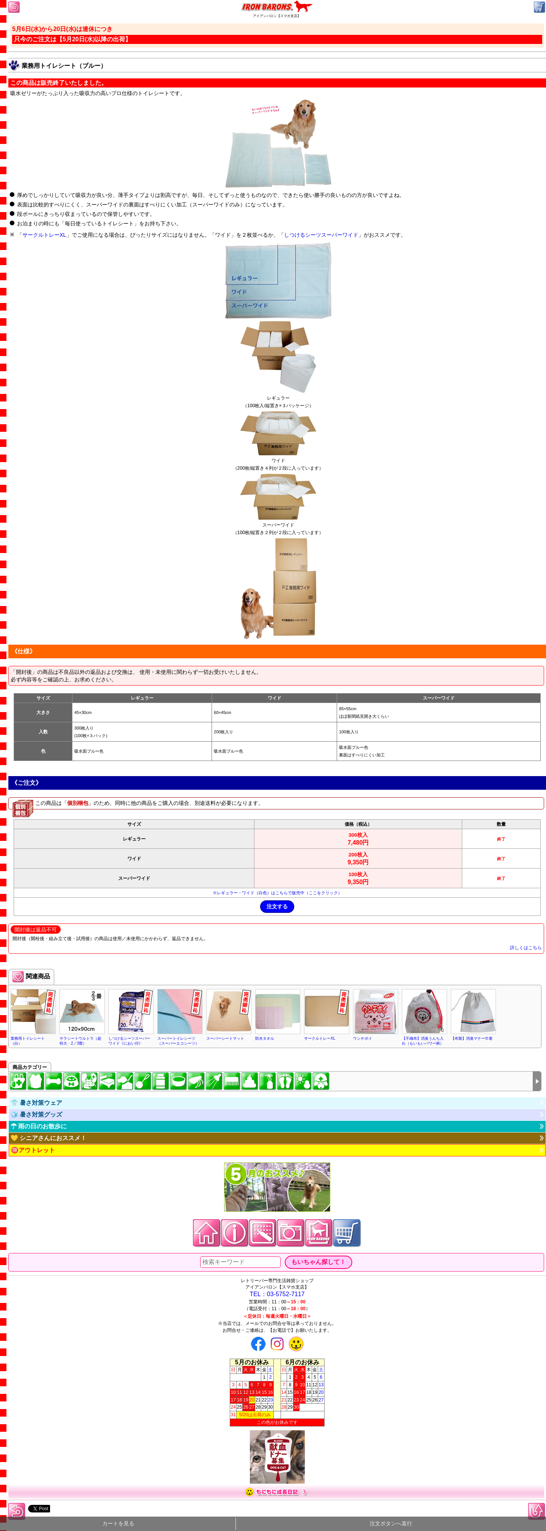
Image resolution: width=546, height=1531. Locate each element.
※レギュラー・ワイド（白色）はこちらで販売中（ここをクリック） (277, 892)
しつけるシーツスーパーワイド (321, 235)
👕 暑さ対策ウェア (36, 1103)
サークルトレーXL (44, 235)
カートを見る (118, 1523)
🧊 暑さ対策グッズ (36, 1114)
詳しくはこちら (526, 947)
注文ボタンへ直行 (391, 1523)
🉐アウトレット (33, 1150)
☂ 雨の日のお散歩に (39, 1126)
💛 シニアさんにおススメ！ (48, 1138)
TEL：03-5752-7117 (277, 1294)
